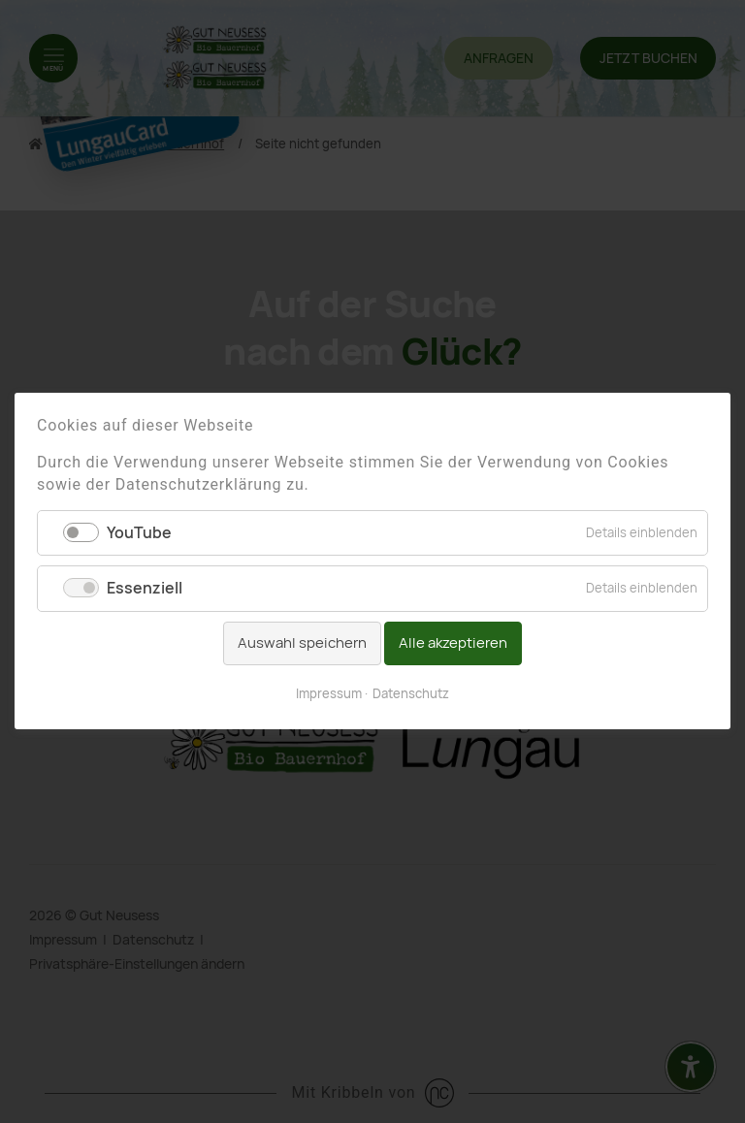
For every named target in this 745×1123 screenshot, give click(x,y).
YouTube (139, 534)
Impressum (329, 694)
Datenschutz (410, 694)
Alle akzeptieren (453, 643)
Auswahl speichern (302, 643)
